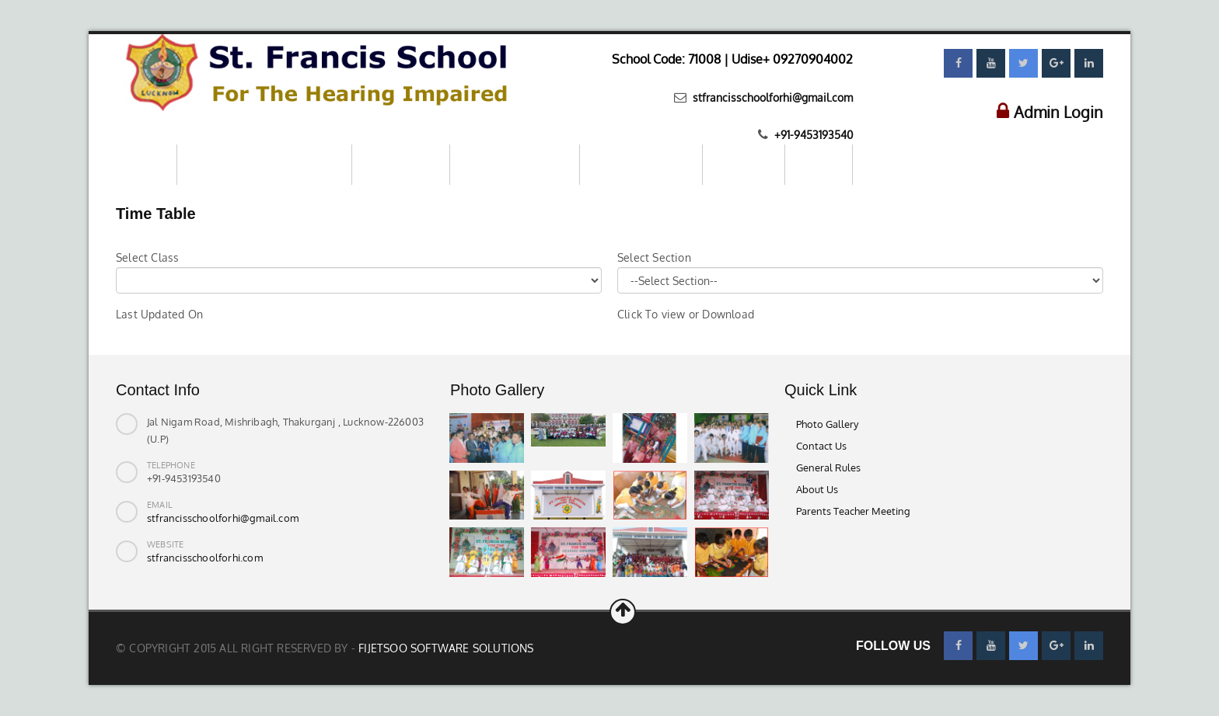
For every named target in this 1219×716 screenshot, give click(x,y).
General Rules (828, 467)
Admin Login (1058, 112)
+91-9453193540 (812, 134)
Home (146, 164)
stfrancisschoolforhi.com (205, 557)
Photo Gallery (827, 424)
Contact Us (821, 446)
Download (743, 164)
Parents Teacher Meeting (853, 511)
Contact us (896, 163)
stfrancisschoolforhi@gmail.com (771, 97)
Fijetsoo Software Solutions (445, 648)
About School (401, 164)
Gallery (819, 164)
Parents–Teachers (641, 164)
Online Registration (515, 164)
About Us (817, 489)
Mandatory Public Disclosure (264, 164)
